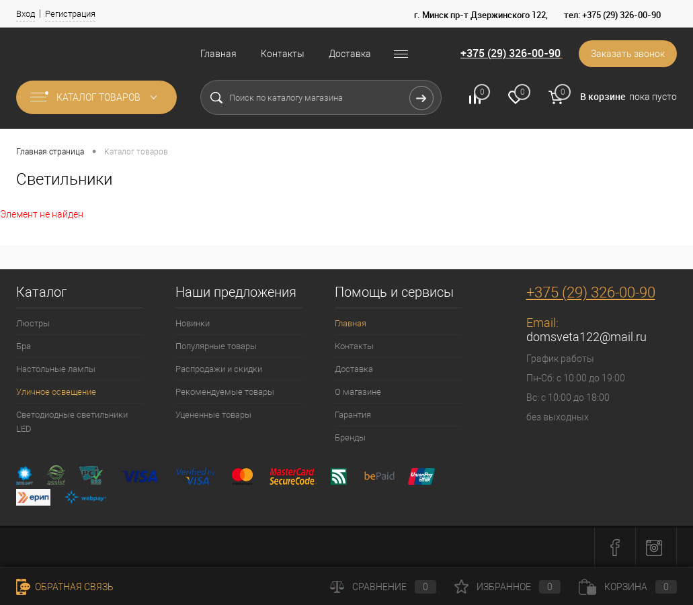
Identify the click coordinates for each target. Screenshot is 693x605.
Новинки (192, 323)
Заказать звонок (628, 53)
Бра (23, 346)
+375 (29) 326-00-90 (510, 53)
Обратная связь (65, 586)
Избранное (507, 586)
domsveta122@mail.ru (586, 337)
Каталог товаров (96, 97)
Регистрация (70, 14)
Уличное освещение (56, 392)
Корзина (628, 586)
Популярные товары (216, 346)
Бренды (350, 437)
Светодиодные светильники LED (72, 422)
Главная (218, 53)
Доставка (350, 53)
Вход (25, 14)
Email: (542, 323)
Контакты (282, 53)
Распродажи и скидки (218, 369)
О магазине (358, 392)
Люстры (33, 323)
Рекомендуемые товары (224, 392)
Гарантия (353, 415)
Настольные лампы (55, 369)
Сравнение (383, 586)
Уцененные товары (213, 415)
